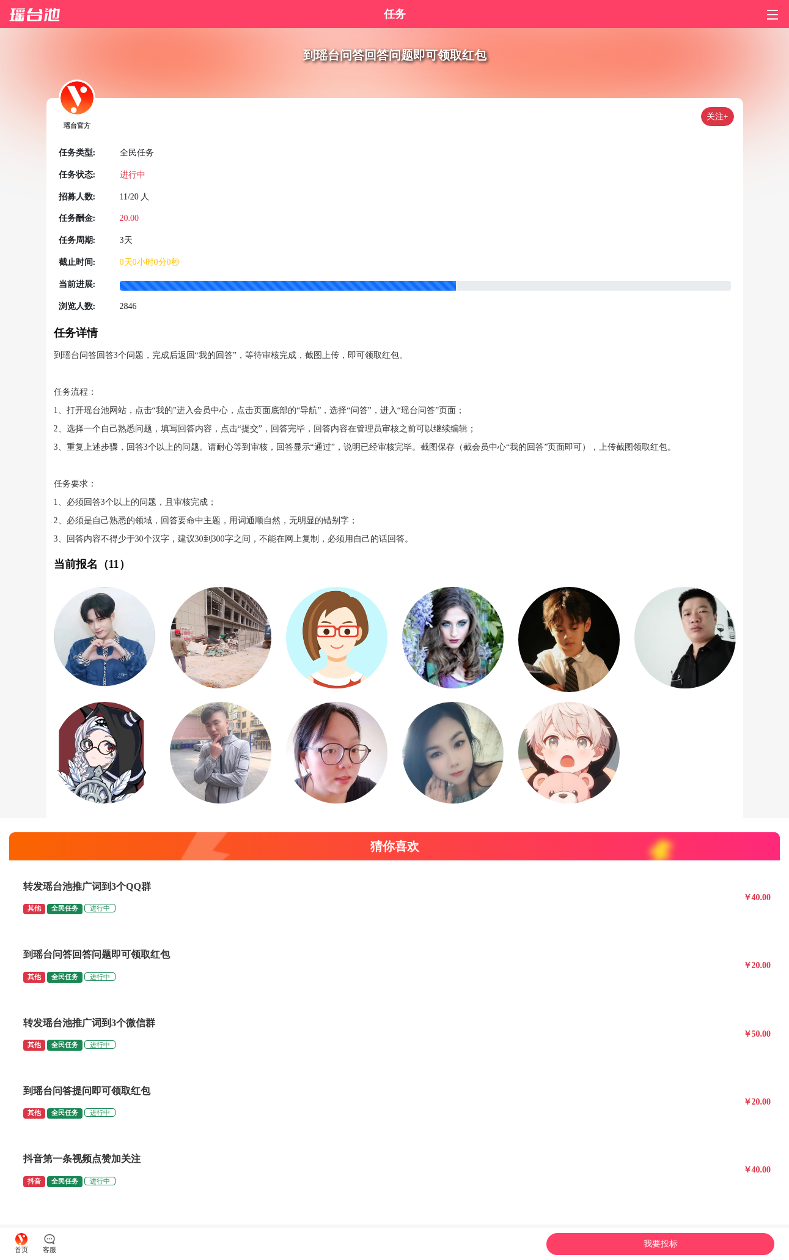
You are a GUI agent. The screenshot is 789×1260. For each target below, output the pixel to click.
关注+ (717, 116)
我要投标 (661, 1243)
